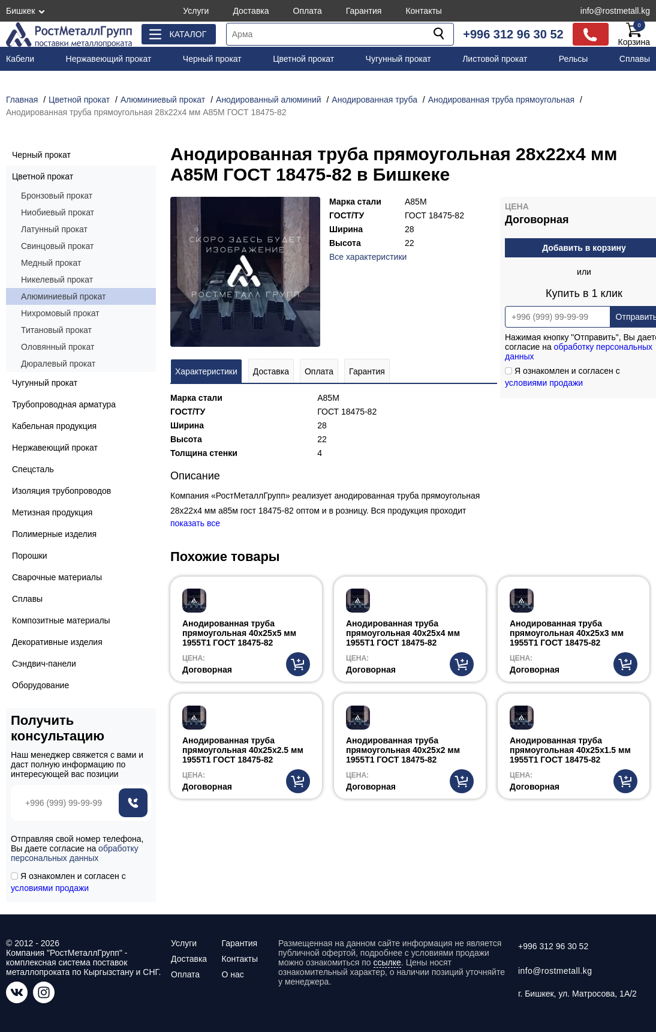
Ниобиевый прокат (57, 212)
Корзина (634, 34)
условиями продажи (544, 383)
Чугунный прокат (398, 59)
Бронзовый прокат (56, 195)
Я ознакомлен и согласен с (68, 882)
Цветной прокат (303, 59)
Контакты (423, 11)
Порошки (29, 555)
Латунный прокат (54, 229)
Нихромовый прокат (60, 313)
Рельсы (573, 59)
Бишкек (20, 11)
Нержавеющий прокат (109, 59)
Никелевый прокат (57, 279)
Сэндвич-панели (44, 663)
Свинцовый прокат (57, 246)
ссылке (387, 962)
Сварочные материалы (57, 577)
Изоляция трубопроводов (61, 491)
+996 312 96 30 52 (513, 34)
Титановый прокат (56, 330)
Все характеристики (368, 257)
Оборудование (40, 685)
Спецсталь (33, 469)
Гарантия (364, 11)
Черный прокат (212, 59)
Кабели (20, 59)
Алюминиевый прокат (63, 296)
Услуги (196, 11)
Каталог (187, 34)
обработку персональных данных (75, 853)
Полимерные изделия (54, 534)
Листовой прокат (494, 59)
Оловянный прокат (57, 347)
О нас (232, 974)
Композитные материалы (61, 620)
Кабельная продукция (54, 426)
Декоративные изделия (57, 642)
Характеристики (206, 371)
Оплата (307, 11)
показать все (195, 523)
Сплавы (634, 59)
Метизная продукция (52, 512)
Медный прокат (51, 263)
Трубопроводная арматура (64, 404)
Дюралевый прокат (58, 363)
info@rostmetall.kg (615, 11)
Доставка (251, 11)
